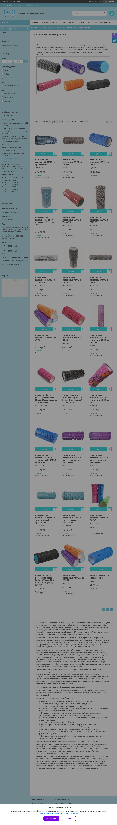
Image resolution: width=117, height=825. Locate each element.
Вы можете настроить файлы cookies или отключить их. (57, 813)
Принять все (51, 818)
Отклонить (69, 818)
